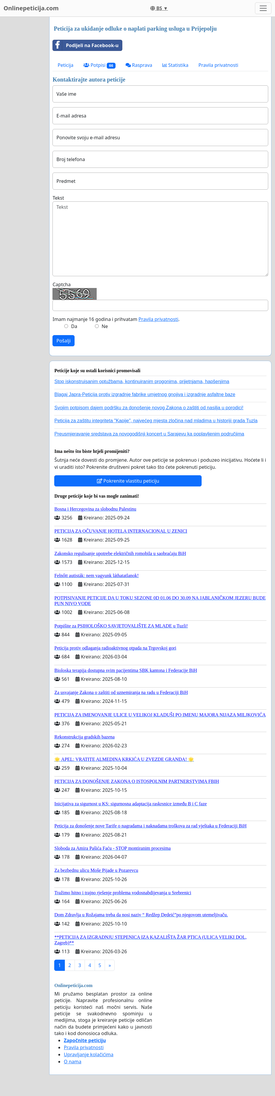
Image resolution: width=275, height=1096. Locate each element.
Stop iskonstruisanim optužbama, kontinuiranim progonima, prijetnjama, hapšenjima (141, 381)
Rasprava (139, 65)
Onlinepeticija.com (31, 8)
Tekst (58, 198)
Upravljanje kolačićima (88, 1054)
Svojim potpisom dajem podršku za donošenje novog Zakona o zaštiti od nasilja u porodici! (148, 407)
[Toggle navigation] (263, 8)
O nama (72, 1061)
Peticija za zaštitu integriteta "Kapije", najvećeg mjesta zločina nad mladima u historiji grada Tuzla (155, 420)
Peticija (65, 65)
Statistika (175, 65)
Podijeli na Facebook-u (85, 45)
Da (74, 326)
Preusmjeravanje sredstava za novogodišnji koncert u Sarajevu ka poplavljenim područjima (149, 433)
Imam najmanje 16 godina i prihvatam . (116, 319)
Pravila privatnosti (218, 65)
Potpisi (99, 65)
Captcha (61, 284)
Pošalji (63, 340)
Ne (105, 326)
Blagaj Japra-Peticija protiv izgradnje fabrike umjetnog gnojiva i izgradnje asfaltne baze (144, 394)
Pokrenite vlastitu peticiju (128, 481)
